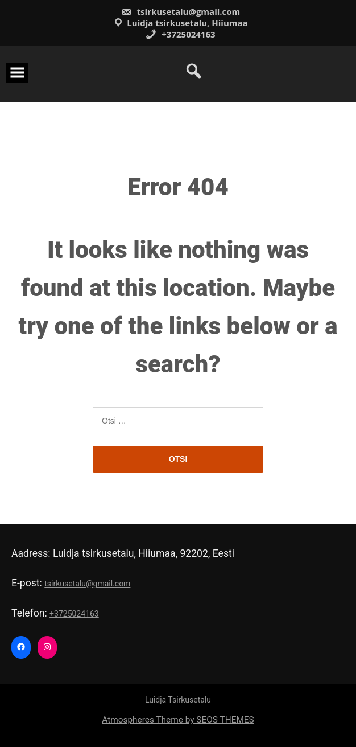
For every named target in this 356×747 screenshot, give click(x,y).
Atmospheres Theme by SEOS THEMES (178, 720)
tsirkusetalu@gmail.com (181, 11)
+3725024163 (180, 34)
